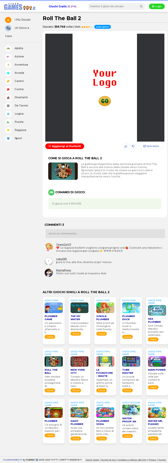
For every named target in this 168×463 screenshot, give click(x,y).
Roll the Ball (51, 371)
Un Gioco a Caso (17, 31)
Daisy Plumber (77, 422)
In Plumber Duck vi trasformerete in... (130, 328)
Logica (14, 114)
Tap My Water (75, 318)
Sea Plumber (154, 320)
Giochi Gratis (58, 6)
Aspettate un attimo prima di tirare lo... (104, 382)
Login (157, 6)
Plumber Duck (128, 318)
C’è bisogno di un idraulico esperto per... (53, 427)
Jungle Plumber (102, 318)
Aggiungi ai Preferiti (65, 146)
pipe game (102, 26)
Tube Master (127, 371)
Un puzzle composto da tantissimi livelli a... (130, 381)
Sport (13, 138)
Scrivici (162, 459)
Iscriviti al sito (108, 459)
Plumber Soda (102, 422)
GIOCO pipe (51, 300)
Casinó (14, 81)
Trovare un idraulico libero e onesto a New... (79, 381)
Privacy (153, 459)
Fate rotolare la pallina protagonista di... (52, 381)
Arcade (14, 73)
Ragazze (15, 130)
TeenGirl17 (63, 244)
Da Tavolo (16, 106)
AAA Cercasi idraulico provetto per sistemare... (156, 330)
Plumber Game (51, 318)
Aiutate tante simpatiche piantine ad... (156, 431)
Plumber (51, 420)
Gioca (50, 336)
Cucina (14, 89)
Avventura (16, 65)
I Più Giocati (17, 20)
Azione (14, 57)
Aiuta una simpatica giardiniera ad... (79, 431)
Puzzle (14, 122)
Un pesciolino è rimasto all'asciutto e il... (53, 328)
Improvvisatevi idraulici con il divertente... (79, 326)
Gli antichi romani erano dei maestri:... (130, 428)
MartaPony (63, 270)
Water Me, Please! (155, 422)
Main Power (157, 369)
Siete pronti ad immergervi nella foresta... (105, 326)
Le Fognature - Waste (104, 372)
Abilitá (14, 48)
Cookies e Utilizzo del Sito (132, 459)
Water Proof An (129, 420)
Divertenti (16, 97)
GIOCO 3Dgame (131, 402)
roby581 (61, 259)
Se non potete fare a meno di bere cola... (105, 431)
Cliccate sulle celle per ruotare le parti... (156, 378)
